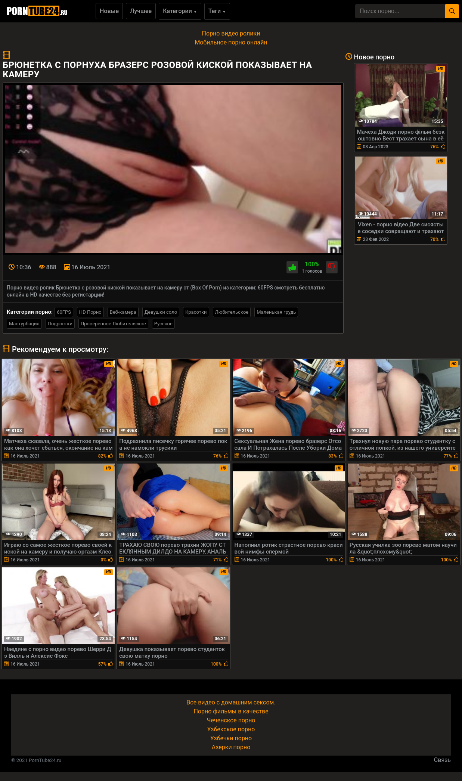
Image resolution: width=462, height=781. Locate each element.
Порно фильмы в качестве (230, 711)
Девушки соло (161, 312)
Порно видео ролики (231, 33)
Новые (109, 11)
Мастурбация (24, 323)
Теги (217, 11)
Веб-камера (123, 312)
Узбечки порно (231, 738)
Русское (163, 323)
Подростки (60, 323)
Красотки (196, 312)
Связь (442, 759)
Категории (180, 11)
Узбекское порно (231, 729)
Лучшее (141, 11)
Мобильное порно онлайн (231, 42)
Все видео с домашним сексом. (230, 702)
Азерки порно (231, 747)
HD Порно (90, 312)
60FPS (64, 312)
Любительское (232, 312)
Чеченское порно (231, 720)
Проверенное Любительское (113, 323)
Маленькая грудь (276, 312)
